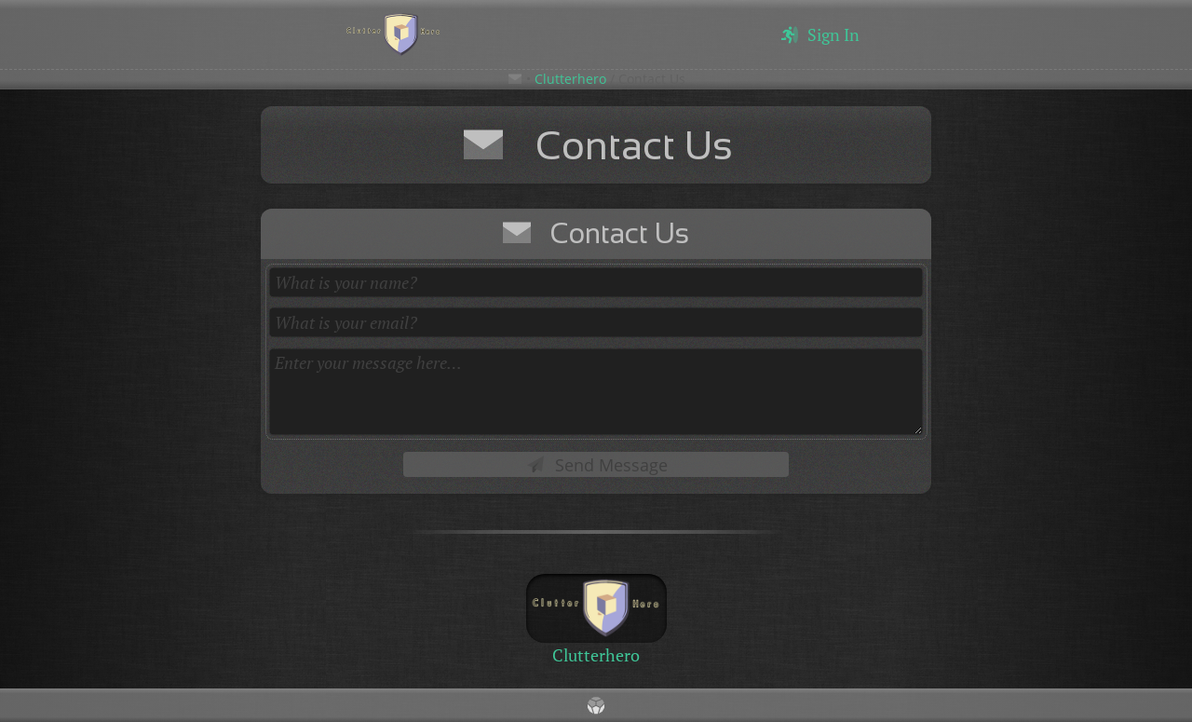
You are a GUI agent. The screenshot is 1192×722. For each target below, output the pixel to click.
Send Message (596, 465)
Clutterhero (570, 79)
